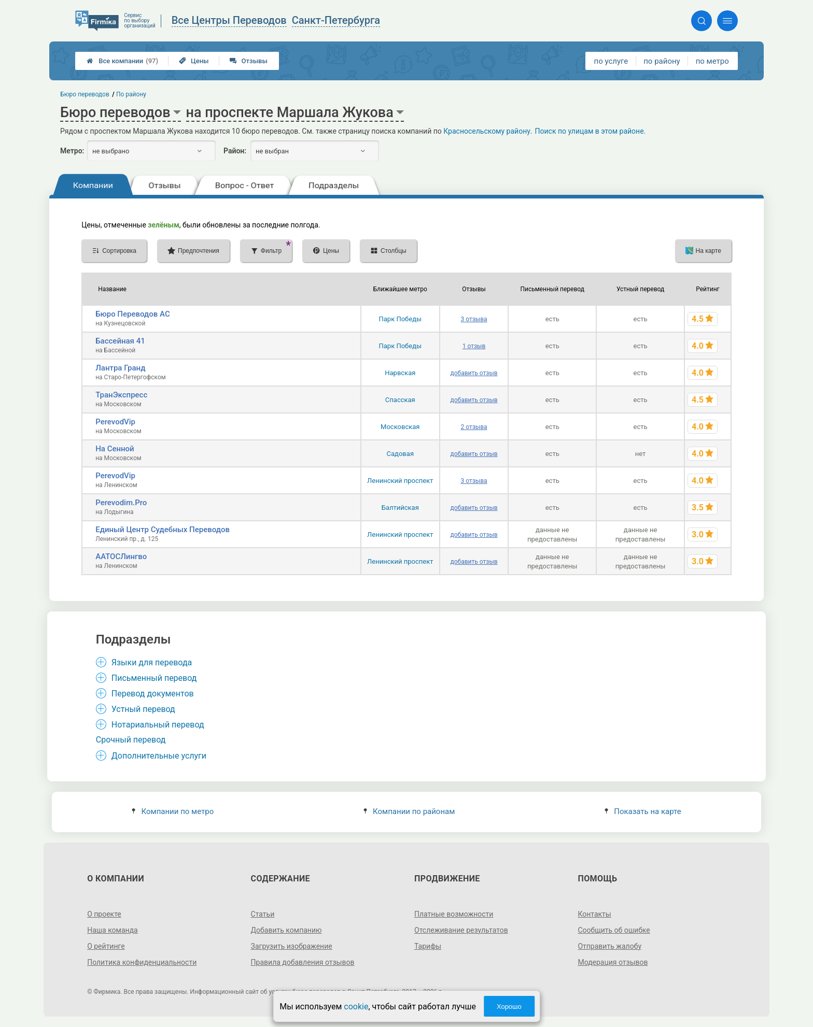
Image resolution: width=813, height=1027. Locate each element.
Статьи (263, 914)
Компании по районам (409, 811)
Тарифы (427, 946)
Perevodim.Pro (121, 502)
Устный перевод (143, 709)
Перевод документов (152, 693)
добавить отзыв (474, 373)
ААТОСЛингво (121, 556)
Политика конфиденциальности (142, 962)
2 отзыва (474, 427)
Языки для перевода (151, 662)
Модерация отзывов (613, 962)
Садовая (400, 454)
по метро (712, 61)
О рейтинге (106, 946)
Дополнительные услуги (158, 756)
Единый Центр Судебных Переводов (162, 529)
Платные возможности (453, 914)
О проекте (104, 914)
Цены (194, 61)
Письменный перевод (154, 678)
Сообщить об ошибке (614, 930)
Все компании (122, 61)
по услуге (611, 61)
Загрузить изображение (291, 946)
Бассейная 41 (120, 341)
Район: (234, 151)
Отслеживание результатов (461, 930)
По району (131, 94)
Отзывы (249, 61)
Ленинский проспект (400, 480)
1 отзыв (473, 346)
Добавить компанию (286, 930)
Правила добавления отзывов (303, 962)
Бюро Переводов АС (132, 314)
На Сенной (114, 448)
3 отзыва (474, 319)
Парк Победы (400, 319)
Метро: (72, 151)
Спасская (400, 400)
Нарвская (400, 373)
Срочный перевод (131, 740)
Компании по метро (173, 811)
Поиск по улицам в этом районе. (590, 131)
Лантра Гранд (120, 368)
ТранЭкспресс (121, 395)
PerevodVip (115, 421)
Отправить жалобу (609, 946)
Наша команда (112, 930)
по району (661, 61)
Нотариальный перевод (157, 725)
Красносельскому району (486, 131)
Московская (400, 427)
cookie (356, 1006)
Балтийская (400, 507)
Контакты (594, 914)
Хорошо (509, 1006)
